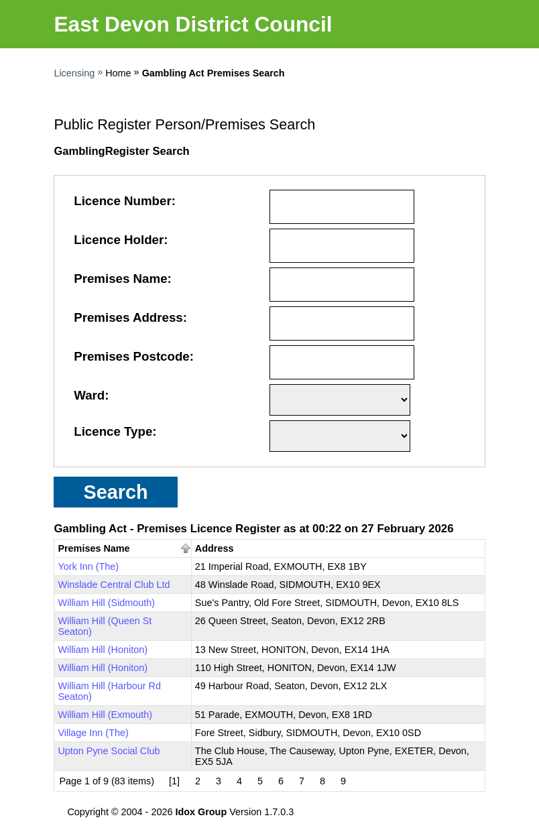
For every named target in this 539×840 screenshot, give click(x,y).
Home (118, 73)
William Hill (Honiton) (102, 649)
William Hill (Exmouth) (105, 714)
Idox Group (201, 811)
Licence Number (123, 201)
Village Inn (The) (93, 732)
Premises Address (128, 317)
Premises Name (120, 279)
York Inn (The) (88, 566)
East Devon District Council (193, 24)
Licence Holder (119, 240)
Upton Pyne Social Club (109, 750)
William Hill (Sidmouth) (106, 602)
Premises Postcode (132, 356)
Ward (89, 395)
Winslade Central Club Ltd (114, 584)
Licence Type (113, 431)
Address (214, 548)
